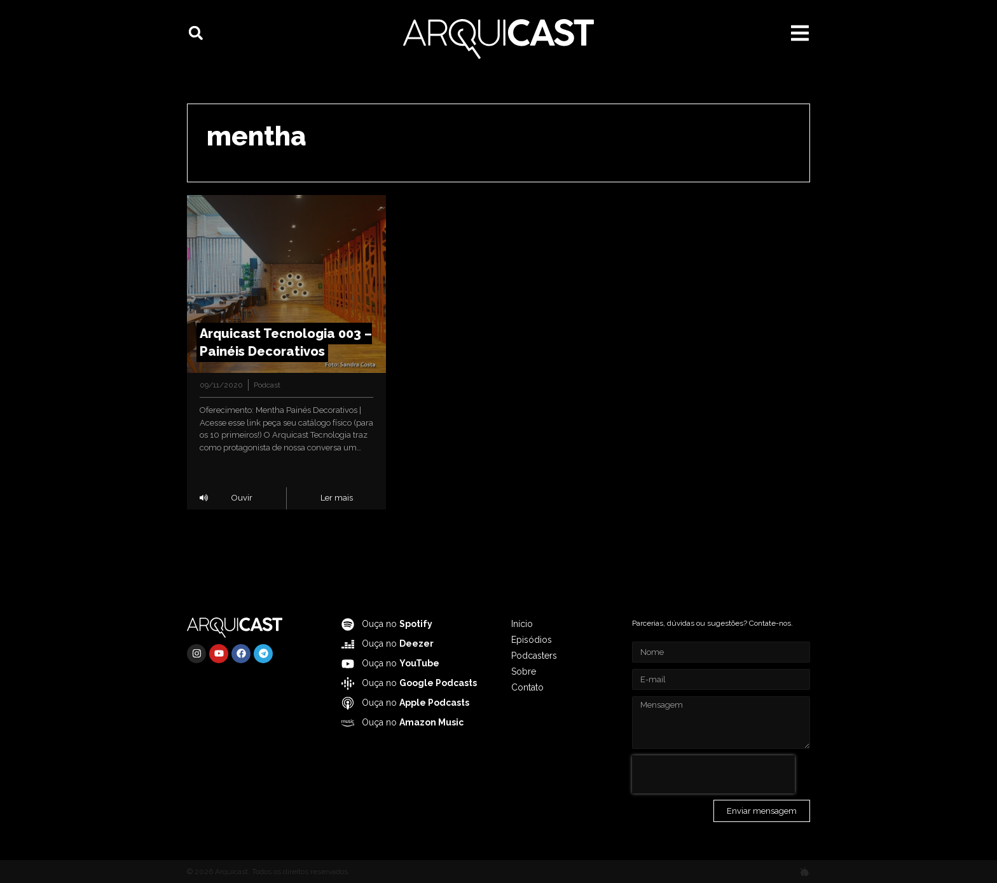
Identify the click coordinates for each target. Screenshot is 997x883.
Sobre (523, 671)
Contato (527, 687)
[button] (196, 33)
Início (522, 624)
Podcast (267, 385)
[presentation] (713, 774)
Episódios (531, 640)
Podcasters (534, 655)
